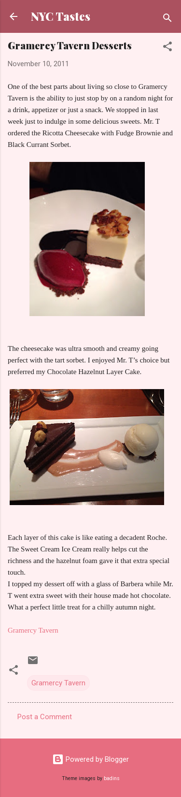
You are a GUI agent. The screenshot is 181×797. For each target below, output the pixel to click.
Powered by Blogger (90, 759)
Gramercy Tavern (58, 683)
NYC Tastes (60, 16)
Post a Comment (44, 716)
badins (112, 778)
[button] (167, 48)
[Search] (167, 19)
